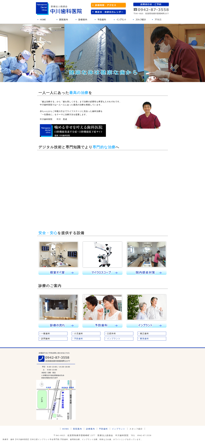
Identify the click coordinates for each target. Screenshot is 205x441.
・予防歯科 (77, 339)
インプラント (118, 429)
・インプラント (112, 339)
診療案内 (90, 429)
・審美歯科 (143, 339)
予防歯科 (103, 429)
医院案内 (77, 429)
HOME (65, 429)
